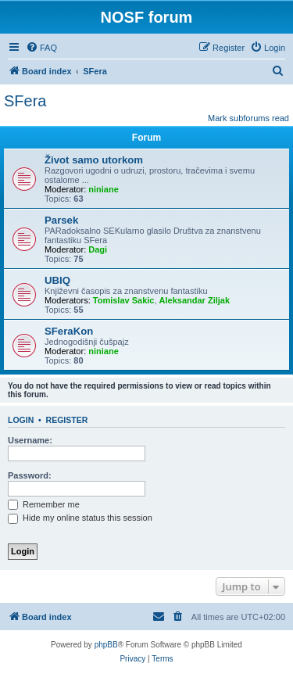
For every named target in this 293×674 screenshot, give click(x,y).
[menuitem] (41, 47)
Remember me (44, 504)
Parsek (61, 220)
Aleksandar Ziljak (194, 300)
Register (67, 420)
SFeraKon (69, 331)
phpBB (106, 644)
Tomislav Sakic (124, 300)
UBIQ (57, 280)
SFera (25, 100)
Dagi (97, 249)
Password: (30, 475)
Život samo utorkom (94, 160)
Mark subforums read (248, 118)
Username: (30, 440)
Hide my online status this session (80, 517)
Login (21, 420)
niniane (103, 189)
